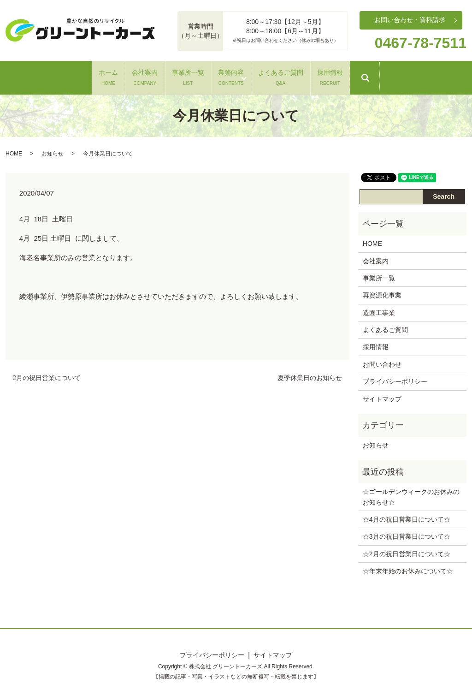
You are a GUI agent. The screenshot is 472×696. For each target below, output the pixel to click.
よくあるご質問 (322, 76)
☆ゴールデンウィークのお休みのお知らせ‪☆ (411, 494)
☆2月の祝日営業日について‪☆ (406, 551)
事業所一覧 (174, 76)
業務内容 (245, 76)
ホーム (38, 76)
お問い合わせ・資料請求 (409, 20)
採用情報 (400, 76)
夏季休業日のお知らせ (309, 375)
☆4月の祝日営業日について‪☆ (406, 517)
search (457, 79)
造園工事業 (379, 310)
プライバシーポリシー (395, 379)
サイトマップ (382, 396)
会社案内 (103, 76)
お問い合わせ (382, 361)
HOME (14, 151)
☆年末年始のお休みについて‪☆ (408, 568)
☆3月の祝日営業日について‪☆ (406, 534)
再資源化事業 (382, 293)
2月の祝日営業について (46, 375)
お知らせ (52, 151)
